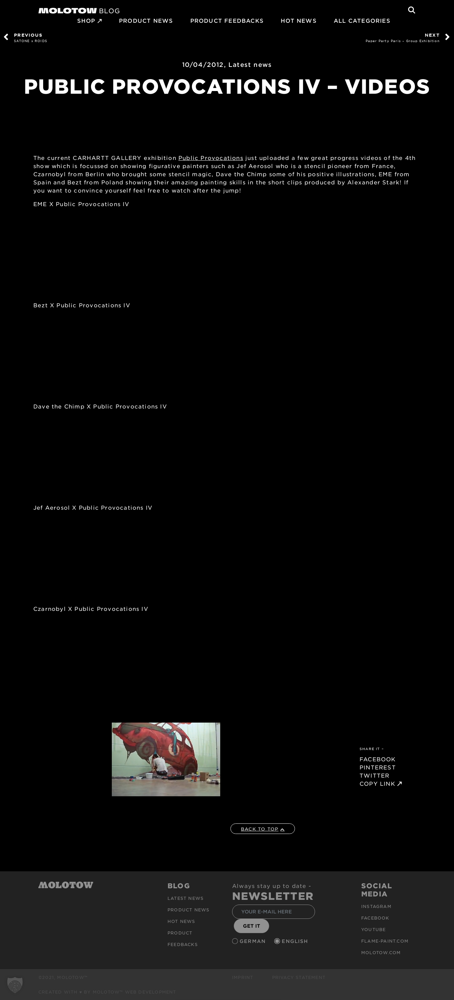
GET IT (251, 926)
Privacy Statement (299, 977)
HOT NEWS (299, 20)
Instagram (376, 906)
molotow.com (381, 952)
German (253, 941)
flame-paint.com (384, 941)
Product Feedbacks (227, 20)
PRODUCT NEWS (146, 20)
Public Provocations (210, 157)
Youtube (373, 929)
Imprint (242, 977)
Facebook (375, 918)
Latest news (250, 64)
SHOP (86, 20)
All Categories (362, 20)
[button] (15, 985)
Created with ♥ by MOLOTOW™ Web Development (107, 992)
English (296, 941)
